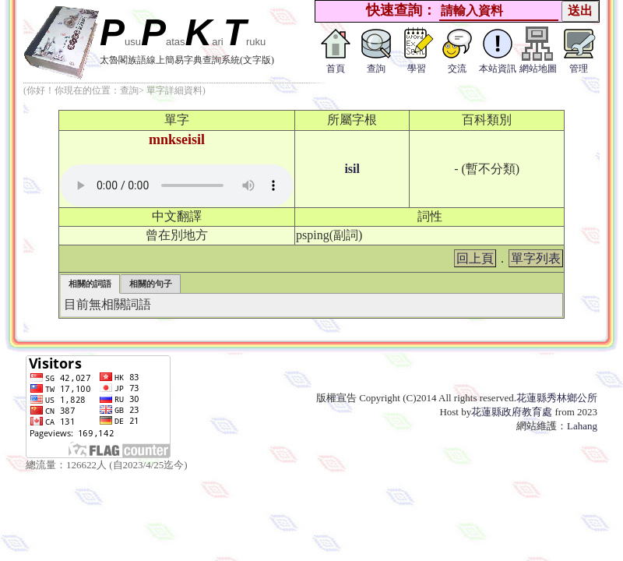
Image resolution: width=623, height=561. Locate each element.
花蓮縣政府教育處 (511, 412)
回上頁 (475, 258)
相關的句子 (150, 283)
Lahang (582, 426)
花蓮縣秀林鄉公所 (556, 398)
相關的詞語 (90, 283)
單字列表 (536, 258)
